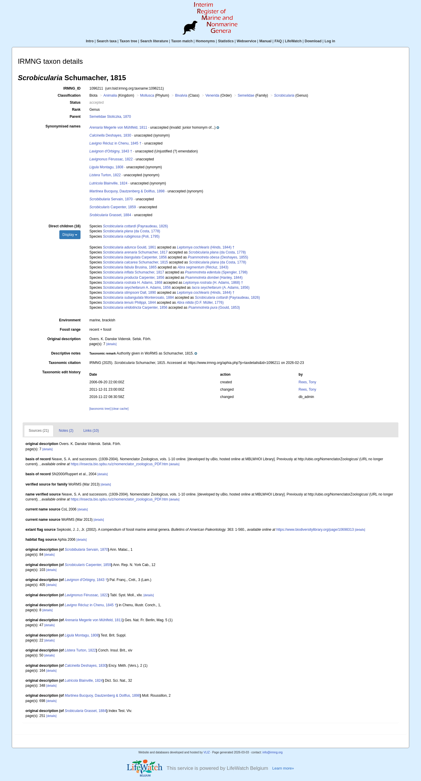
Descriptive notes (65, 353)
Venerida (212, 95)
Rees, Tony (307, 382)
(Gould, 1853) (214, 307)
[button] (193, 127)
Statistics (226, 41)
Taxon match (182, 41)
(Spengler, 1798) (216, 272)
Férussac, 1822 (110, 159)
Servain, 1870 (110, 199)
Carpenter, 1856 (135, 257)
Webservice (246, 41)
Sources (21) (39, 431)
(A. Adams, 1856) (220, 287)
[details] (111, 344)
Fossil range (70, 329)
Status (75, 102)
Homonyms (205, 41)
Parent (75, 117)
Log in (330, 41)
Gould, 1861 (129, 247)
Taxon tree (128, 41)
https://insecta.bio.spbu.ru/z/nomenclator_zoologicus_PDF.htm (119, 464)
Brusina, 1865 (130, 267)
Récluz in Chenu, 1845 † (115, 143)
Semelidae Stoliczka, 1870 (110, 117)
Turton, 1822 (105, 175)
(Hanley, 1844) (213, 278)
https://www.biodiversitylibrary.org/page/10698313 (315, 530)
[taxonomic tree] (99, 408)
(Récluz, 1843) (202, 267)
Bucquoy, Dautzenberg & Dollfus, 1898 (127, 191)
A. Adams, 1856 (137, 287)
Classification (69, 95)
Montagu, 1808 (106, 167)
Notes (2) (66, 431)
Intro (90, 41)
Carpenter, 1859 (112, 207)
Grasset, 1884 (110, 215)
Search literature (154, 41)
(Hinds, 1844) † (205, 247)
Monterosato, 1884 (138, 297)
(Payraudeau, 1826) (135, 226)
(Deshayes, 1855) (218, 257)
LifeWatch (293, 41)
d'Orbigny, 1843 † (110, 151)
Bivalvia (181, 95)
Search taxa (106, 41)
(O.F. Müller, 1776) (200, 302)
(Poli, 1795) (131, 236)
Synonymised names (63, 126)
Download (313, 41)
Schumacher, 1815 (135, 262)
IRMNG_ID (72, 88)
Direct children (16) (65, 226)
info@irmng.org (272, 752)
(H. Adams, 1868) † (213, 283)
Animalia (110, 95)
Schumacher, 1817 (135, 252)
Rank (76, 110)
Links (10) (91, 431)
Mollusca (147, 95)
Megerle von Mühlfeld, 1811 (118, 127)
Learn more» (283, 768)
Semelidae (246, 95)
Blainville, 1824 (108, 183)
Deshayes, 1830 (110, 135)
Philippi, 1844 (129, 302)
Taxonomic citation (64, 363)
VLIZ (207, 752)
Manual (265, 41)
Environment (69, 320)
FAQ (278, 41)
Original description (63, 339)
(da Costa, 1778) (131, 231)
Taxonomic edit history (61, 372)
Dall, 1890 (129, 292)
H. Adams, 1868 (132, 283)
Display (70, 235)
